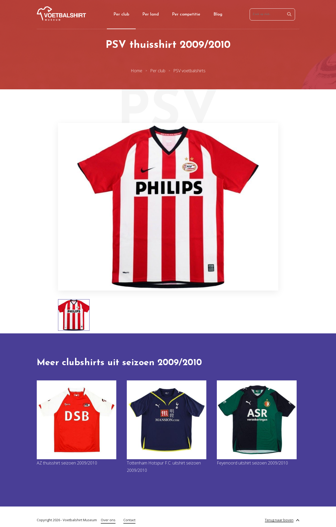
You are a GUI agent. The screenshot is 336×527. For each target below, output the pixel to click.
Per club (121, 14)
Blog (217, 14)
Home (136, 71)
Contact (129, 520)
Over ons (108, 520)
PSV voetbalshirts (189, 71)
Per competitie (186, 14)
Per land (150, 14)
